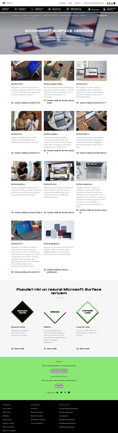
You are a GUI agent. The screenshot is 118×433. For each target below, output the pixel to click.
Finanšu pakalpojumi (66, 411)
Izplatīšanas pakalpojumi (67, 423)
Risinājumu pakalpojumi (67, 419)
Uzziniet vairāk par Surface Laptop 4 (60, 151)
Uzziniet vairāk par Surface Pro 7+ (92, 102)
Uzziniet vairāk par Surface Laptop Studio (60, 101)
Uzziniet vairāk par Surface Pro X (27, 272)
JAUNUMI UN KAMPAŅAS (22, 9)
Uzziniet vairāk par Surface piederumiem (57, 270)
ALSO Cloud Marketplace (56, 9)
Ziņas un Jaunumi (8, 423)
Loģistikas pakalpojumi (67, 426)
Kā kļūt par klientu (37, 411)
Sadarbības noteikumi (38, 419)
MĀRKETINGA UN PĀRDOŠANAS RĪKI (76, 9)
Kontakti (62, 3)
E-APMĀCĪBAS (95, 9)
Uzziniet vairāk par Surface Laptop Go (93, 211)
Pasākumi (34, 408)
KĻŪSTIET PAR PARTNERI (111, 9)
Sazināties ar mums (59, 370)
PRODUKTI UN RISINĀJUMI (39, 9)
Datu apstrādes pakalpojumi (68, 408)
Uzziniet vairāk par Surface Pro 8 (27, 102)
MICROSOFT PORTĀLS (6, 9)
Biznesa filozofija (8, 426)
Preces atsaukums (37, 423)
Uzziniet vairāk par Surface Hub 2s (60, 212)
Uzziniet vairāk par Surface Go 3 (27, 152)
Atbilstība (6, 415)
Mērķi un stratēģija (9, 430)
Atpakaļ (16, 15)
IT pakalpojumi (64, 415)
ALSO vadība (7, 408)
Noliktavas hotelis (37, 415)
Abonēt (59, 385)
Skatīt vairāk (19, 348)
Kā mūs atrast (7, 419)
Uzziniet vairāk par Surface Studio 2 (28, 212)
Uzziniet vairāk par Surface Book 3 (92, 152)
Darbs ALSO (7, 411)
